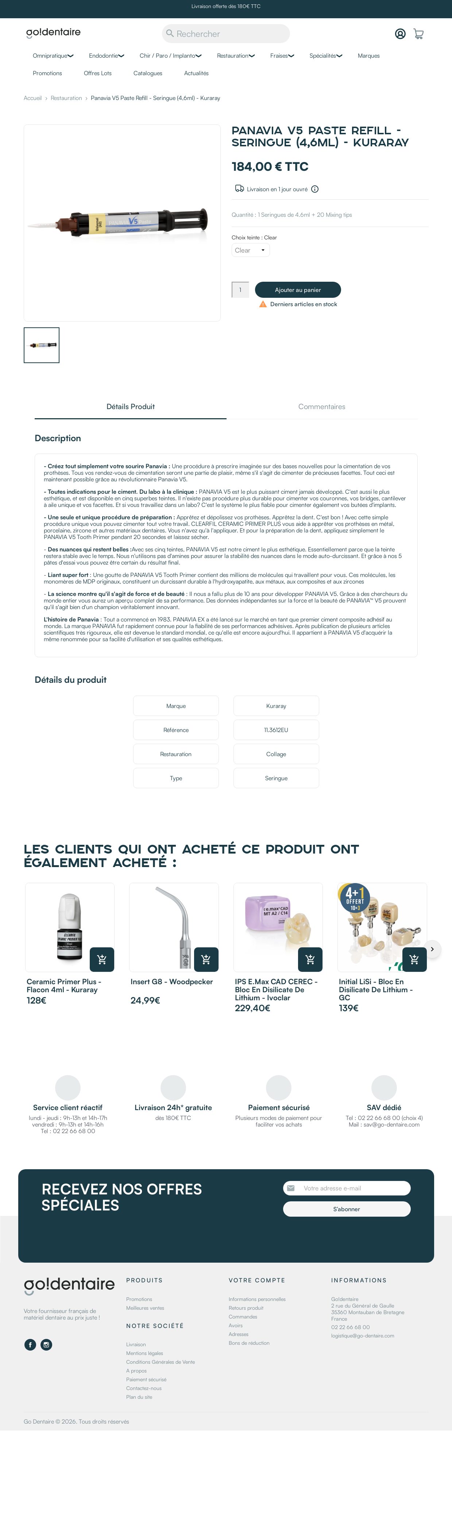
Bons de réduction (249, 1343)
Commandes (243, 1316)
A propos (136, 1370)
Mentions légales (144, 1353)
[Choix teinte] (251, 250)
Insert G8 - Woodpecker (172, 981)
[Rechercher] (226, 33)
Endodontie (103, 55)
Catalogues (148, 73)
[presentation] (344, 1237)
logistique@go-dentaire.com (362, 1335)
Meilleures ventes (145, 1308)
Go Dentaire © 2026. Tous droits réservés (76, 1421)
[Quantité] (240, 290)
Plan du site (139, 1397)
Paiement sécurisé (146, 1379)
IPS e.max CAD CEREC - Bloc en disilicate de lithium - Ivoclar (276, 989)
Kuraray (276, 705)
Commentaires (321, 407)
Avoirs (236, 1325)
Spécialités (323, 55)
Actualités (196, 73)
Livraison (136, 1344)
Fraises (279, 55)
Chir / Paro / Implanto (167, 55)
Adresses (238, 1334)
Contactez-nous (144, 1388)
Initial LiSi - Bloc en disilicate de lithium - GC (376, 989)
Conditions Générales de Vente (160, 1362)
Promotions (47, 73)
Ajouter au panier (298, 289)
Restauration (232, 55)
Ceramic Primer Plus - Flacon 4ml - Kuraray (64, 985)
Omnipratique (50, 55)
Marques (369, 55)
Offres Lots (98, 73)
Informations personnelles (257, 1299)
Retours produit (246, 1308)
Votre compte (257, 1280)
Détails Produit (131, 407)
